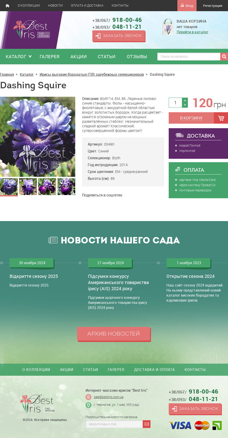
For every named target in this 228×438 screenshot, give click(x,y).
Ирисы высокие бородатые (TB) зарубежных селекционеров (92, 74)
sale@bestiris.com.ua (108, 397)
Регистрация (212, 5)
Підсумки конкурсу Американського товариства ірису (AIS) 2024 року (118, 282)
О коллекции (29, 5)
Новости (55, 5)
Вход (187, 5)
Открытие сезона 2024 (190, 276)
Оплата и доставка (87, 5)
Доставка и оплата (154, 369)
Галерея (50, 56)
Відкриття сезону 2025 (34, 276)
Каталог (16, 56)
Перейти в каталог (192, 31)
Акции (78, 56)
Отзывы (137, 56)
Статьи (107, 56)
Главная (7, 6)
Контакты (120, 5)
